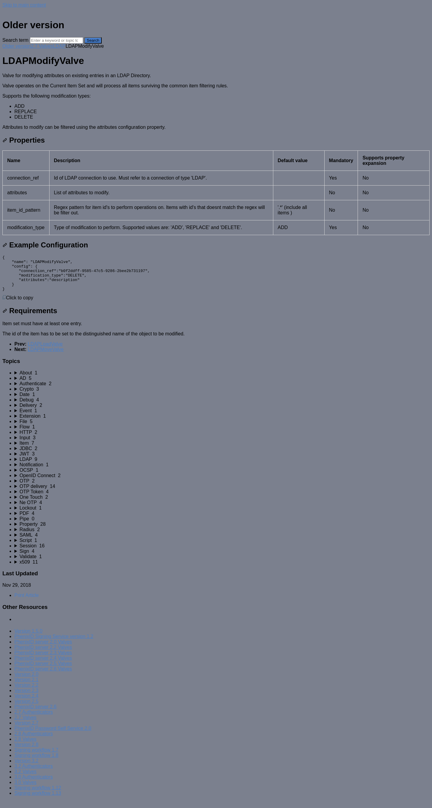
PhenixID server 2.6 (35, 713)
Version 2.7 (26, 730)
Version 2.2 (26, 692)
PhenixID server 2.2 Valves (43, 654)
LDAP (59, 46)
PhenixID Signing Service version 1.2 (53, 643)
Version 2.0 (26, 681)
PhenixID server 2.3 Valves (43, 659)
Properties (23, 140)
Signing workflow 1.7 (36, 757)
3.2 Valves (25, 778)
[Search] (56, 40)
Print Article (26, 602)
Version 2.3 (26, 697)
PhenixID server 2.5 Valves (43, 670)
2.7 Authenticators (33, 719)
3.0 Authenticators (33, 784)
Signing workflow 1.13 (37, 800)
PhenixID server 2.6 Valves (43, 676)
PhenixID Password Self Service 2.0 (52, 735)
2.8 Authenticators (33, 740)
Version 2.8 (26, 751)
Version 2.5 (26, 708)
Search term (15, 40)
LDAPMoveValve (46, 356)
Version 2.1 (26, 686)
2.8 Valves (25, 746)
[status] (216, 101)
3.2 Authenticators (33, 773)
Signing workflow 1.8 (36, 762)
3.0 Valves (25, 789)
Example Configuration (45, 245)
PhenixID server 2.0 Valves (43, 649)
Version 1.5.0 (28, 638)
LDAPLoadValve (45, 351)
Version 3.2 (26, 767)
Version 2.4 (26, 703)
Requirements (29, 318)
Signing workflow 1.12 (37, 794)
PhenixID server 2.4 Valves (43, 665)
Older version (16, 46)
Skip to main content (24, 5)
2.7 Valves (42, 46)
